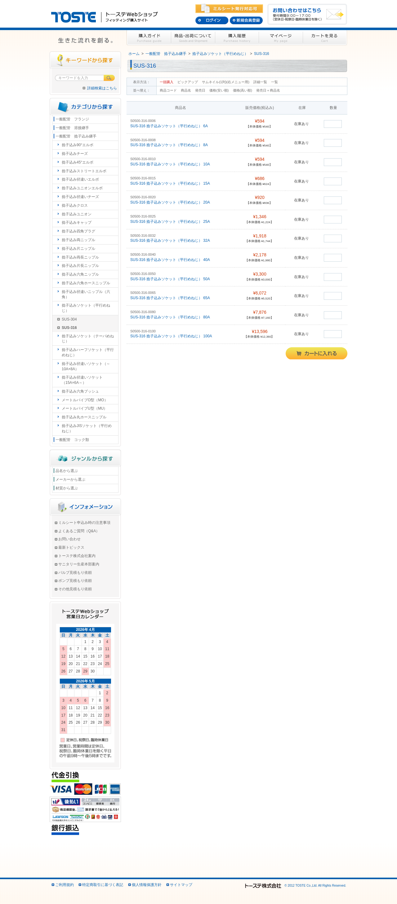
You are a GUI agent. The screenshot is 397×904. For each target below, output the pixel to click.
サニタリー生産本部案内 (78, 564)
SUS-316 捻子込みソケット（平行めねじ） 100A (171, 336)
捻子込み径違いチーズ (80, 197)
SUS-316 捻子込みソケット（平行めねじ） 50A (170, 279)
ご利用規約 (64, 885)
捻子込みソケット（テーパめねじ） (88, 339)
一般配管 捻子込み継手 (165, 54)
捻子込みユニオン (76, 214)
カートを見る (325, 37)
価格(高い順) (243, 90)
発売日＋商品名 (268, 90)
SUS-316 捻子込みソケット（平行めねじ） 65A (170, 298)
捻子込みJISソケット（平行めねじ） (87, 428)
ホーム (134, 54)
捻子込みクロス (75, 205)
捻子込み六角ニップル (80, 274)
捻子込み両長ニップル (80, 257)
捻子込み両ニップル (78, 240)
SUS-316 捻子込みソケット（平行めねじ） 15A (170, 183)
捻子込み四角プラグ (78, 231)
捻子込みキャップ (76, 222)
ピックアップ (187, 82)
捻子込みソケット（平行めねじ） (220, 54)
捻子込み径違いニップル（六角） (86, 294)
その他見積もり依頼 (75, 589)
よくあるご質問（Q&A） (79, 531)
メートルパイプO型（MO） (85, 400)
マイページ (281, 37)
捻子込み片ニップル (78, 248)
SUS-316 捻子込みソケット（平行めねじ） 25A (170, 221)
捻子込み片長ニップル (80, 265)
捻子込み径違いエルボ (80, 179)
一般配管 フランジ (72, 119)
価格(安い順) (219, 90)
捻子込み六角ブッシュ (80, 391)
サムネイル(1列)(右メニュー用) (225, 82)
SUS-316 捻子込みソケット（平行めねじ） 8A (169, 145)
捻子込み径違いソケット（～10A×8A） (86, 366)
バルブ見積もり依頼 (75, 572)
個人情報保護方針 (147, 885)
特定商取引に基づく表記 (102, 885)
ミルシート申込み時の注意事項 (84, 522)
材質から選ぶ (67, 488)
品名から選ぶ (67, 471)
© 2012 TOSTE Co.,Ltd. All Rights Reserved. (295, 885)
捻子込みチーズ (75, 153)
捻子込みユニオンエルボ (82, 188)
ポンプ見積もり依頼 (75, 580)
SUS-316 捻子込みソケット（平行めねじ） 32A (170, 240)
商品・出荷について (193, 37)
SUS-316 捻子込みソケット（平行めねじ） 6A (169, 126)
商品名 (186, 90)
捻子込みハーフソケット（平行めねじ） (88, 352)
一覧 (274, 82)
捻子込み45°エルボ (77, 162)
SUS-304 (69, 319)
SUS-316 (261, 54)
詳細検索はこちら (102, 88)
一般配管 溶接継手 (72, 128)
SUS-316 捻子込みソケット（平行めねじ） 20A (170, 202)
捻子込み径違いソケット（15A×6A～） (82, 380)
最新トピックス (71, 547)
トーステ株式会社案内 (77, 556)
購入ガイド (149, 37)
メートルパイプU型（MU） (84, 408)
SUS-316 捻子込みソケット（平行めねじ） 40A (170, 260)
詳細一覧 (260, 82)
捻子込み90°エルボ (77, 145)
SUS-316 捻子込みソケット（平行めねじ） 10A (170, 164)
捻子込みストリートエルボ (84, 171)
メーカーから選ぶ (70, 479)
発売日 (200, 90)
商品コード (169, 90)
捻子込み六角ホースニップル (86, 283)
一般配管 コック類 (72, 440)
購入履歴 (237, 37)
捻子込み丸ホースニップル (84, 417)
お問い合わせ (69, 539)
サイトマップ (181, 885)
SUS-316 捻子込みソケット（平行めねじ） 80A (170, 317)
